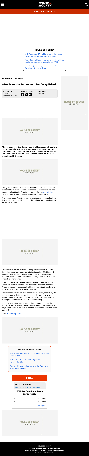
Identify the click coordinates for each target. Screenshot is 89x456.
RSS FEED (38, 452)
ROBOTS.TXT (50, 452)
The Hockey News (14, 314)
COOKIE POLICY (59, 450)
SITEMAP (43, 452)
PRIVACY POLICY (46, 450)
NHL (43, 11)
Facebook (41, 93)
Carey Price (47, 192)
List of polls (41, 405)
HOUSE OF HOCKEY (7, 78)
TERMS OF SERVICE (31, 450)
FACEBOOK (51, 11)
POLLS (36, 11)
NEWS (21, 78)
